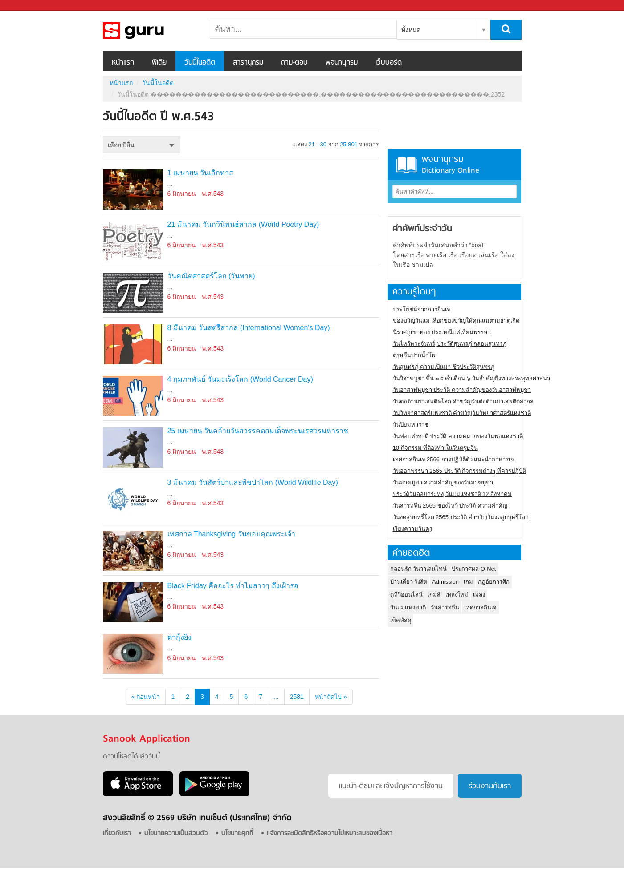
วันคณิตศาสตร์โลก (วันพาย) (211, 276)
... (276, 696)
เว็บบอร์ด (388, 63)
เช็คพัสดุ (400, 620)
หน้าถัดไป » (331, 696)
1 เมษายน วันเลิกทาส (200, 173)
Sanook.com (26, 5)
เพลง (479, 594)
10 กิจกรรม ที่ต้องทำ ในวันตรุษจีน (435, 447)
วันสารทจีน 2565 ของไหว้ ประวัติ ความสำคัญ (450, 505)
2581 (297, 696)
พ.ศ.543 (213, 193)
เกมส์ (434, 594)
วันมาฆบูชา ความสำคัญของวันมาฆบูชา (443, 482)
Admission (445, 581)
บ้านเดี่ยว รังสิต (409, 581)
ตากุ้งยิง (179, 637)
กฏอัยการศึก (494, 581)
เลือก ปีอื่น (121, 145)
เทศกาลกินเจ (480, 607)
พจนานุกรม (342, 63)
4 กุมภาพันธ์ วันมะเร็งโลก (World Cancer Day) (240, 379)
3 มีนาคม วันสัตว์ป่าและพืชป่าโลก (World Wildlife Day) (252, 482)
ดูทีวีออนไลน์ (406, 594)
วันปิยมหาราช (410, 424)
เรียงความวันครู (412, 528)
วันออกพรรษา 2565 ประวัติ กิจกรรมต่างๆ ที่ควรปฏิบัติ (459, 471)
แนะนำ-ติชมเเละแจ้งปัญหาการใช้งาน (391, 786)
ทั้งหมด (410, 29)
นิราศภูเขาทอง (411, 332)
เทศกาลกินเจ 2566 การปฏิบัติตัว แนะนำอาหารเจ (453, 459)
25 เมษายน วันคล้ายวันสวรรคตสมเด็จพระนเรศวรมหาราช (258, 431)
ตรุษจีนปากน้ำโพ (414, 355)
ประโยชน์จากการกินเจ (421, 309)
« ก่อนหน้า (145, 696)
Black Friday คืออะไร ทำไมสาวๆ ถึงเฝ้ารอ (232, 585)
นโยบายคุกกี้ (237, 833)
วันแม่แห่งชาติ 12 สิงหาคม (478, 494)
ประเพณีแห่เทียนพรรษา (461, 332)
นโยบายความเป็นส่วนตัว (176, 833)
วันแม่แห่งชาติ (408, 607)
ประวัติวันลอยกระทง (418, 494)
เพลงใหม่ (456, 594)
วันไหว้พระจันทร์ (414, 343)
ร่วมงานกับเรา (490, 786)
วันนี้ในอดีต (199, 63)
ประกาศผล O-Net (474, 568)
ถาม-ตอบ (294, 63)
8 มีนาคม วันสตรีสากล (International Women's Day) (248, 327)
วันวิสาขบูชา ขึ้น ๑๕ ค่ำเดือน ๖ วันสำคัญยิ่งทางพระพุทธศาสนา (471, 378)
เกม (468, 581)
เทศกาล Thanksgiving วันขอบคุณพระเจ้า (231, 534)
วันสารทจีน (445, 607)
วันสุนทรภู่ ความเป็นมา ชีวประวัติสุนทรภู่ (444, 366)
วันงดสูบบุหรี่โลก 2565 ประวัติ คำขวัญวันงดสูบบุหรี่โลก (461, 517)
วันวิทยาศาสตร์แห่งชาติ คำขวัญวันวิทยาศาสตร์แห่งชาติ (462, 413)
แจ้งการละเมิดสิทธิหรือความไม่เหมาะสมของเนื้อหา (329, 833)
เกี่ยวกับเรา (117, 833)
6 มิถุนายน (181, 193)
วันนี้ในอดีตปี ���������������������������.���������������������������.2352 (149, 31)
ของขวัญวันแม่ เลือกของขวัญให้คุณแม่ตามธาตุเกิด (456, 320)
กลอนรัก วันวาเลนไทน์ (418, 568)
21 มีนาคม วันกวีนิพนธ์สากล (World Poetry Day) (243, 224)
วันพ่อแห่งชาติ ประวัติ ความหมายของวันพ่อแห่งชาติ (458, 436)
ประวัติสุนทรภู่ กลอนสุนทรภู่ (472, 343)
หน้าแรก (123, 63)
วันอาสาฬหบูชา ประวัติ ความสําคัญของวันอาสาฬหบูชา (462, 390)
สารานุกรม (248, 63)
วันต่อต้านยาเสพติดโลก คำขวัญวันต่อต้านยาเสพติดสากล (463, 401)
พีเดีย (159, 63)
